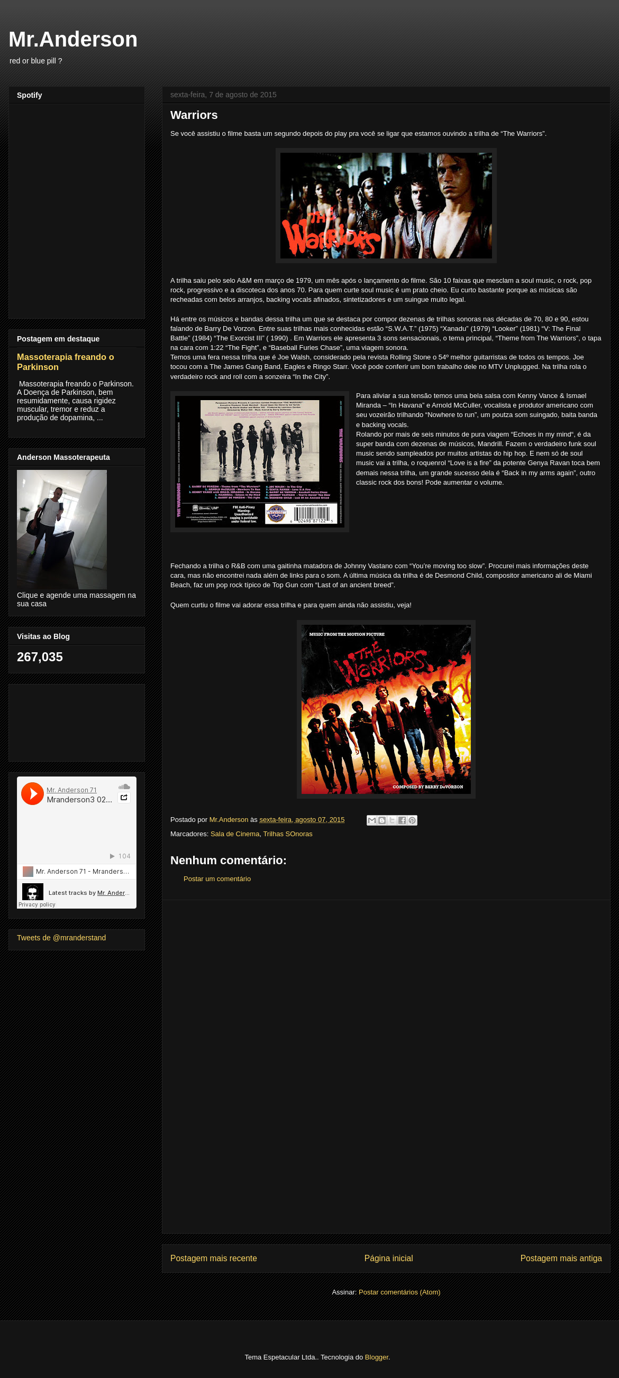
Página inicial (389, 1258)
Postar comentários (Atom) (400, 1292)
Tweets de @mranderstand (61, 937)
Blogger (376, 1357)
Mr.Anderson (73, 39)
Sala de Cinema (235, 834)
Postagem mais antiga (561, 1258)
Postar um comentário (217, 879)
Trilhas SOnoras (287, 834)
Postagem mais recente (213, 1258)
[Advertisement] (386, 1066)
